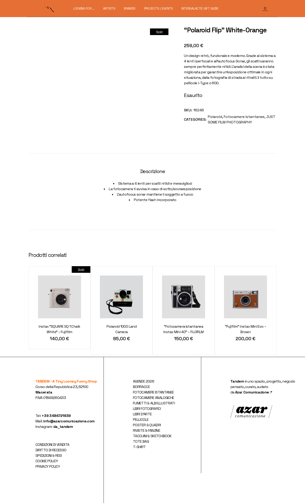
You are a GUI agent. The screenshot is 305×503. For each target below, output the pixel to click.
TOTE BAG (141, 441)
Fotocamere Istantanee (244, 116)
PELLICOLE (140, 419)
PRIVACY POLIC (47, 466)
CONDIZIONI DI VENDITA (52, 444)
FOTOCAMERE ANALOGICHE (153, 397)
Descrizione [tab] (152, 171)
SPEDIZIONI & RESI (49, 455)
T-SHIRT (139, 446)
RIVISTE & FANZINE (146, 430)
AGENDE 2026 (143, 381)
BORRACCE (141, 386)
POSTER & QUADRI (147, 425)
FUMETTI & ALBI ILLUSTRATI (154, 403)
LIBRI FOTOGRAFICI (147, 408)
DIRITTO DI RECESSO (51, 450)
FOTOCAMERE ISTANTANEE (153, 392)
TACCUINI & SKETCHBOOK (152, 436)
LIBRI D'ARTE (142, 414)
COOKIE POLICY (47, 461)
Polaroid (215, 116)
